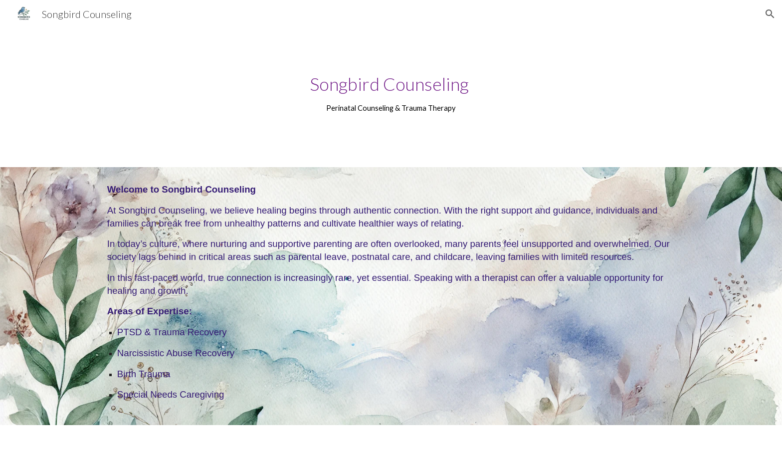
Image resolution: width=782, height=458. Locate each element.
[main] (391, 97)
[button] (770, 14)
